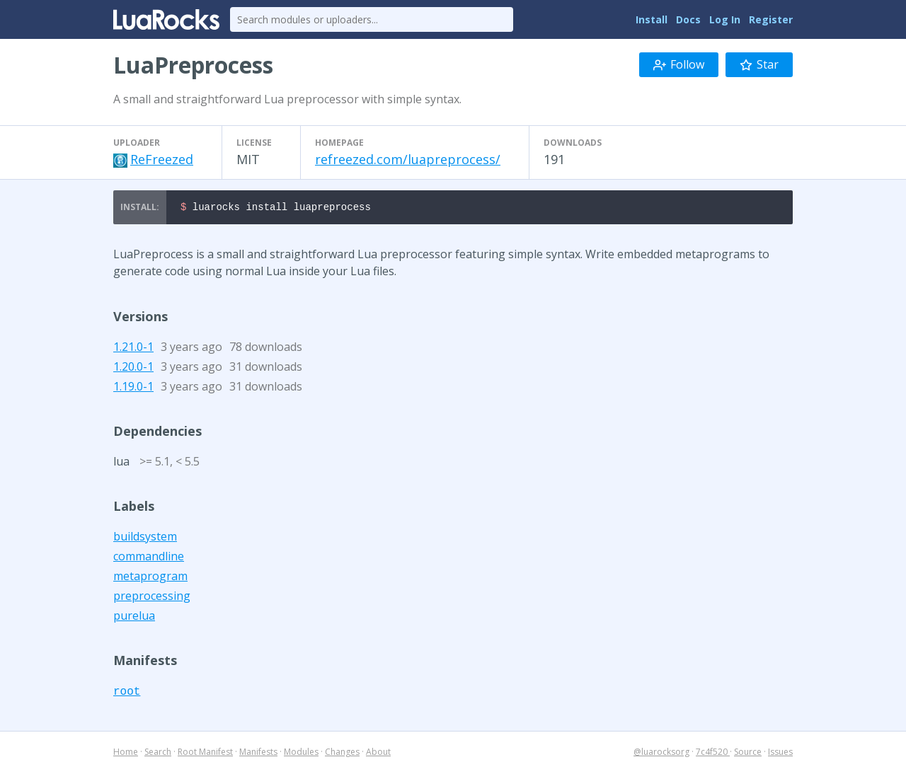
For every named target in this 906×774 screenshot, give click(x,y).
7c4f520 (713, 754)
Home (125, 754)
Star (759, 64)
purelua (134, 617)
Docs (688, 19)
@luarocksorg (661, 754)
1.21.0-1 (133, 349)
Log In (724, 19)
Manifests (258, 754)
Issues (780, 754)
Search (157, 754)
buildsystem (145, 538)
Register (771, 19)
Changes (342, 754)
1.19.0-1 (133, 388)
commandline (148, 558)
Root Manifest (205, 754)
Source (748, 754)
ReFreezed (161, 159)
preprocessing (151, 598)
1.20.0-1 (133, 368)
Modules (301, 754)
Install (651, 19)
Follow (678, 64)
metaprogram (150, 578)
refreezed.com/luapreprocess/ (407, 159)
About (378, 754)
